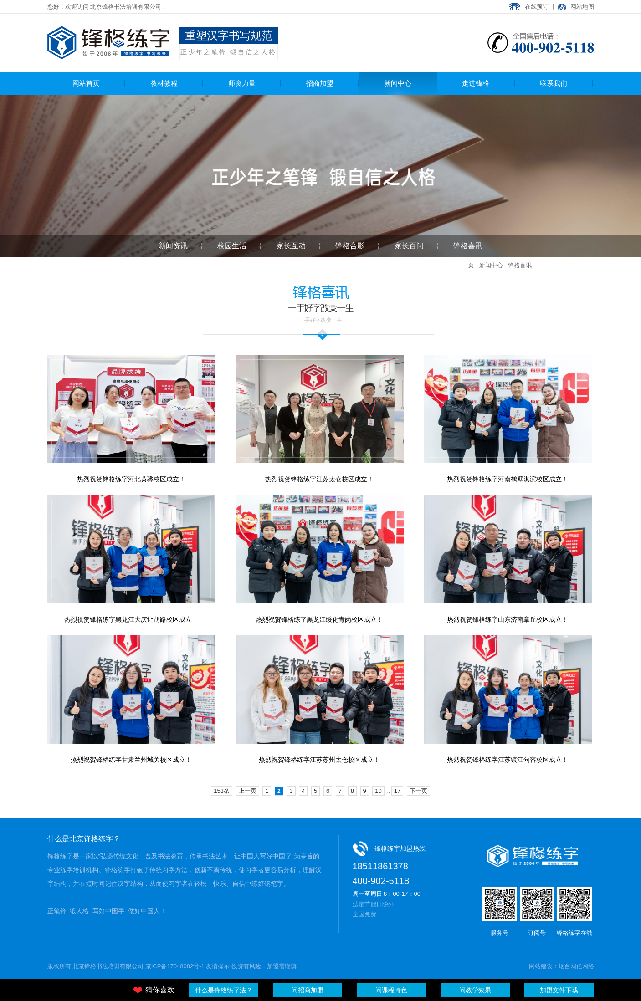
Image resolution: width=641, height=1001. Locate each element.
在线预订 (537, 6)
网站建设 (541, 966)
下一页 (418, 790)
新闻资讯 (173, 246)
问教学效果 (475, 990)
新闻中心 (491, 265)
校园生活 (231, 246)
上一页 (247, 790)
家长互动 (291, 246)
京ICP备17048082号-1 (175, 966)
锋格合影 (349, 246)
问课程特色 (391, 990)
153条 (222, 790)
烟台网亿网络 (576, 966)
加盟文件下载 (559, 990)
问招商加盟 (307, 990)
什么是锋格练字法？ (223, 990)
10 (378, 790)
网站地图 (582, 6)
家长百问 (409, 246)
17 (397, 790)
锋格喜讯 (467, 246)
